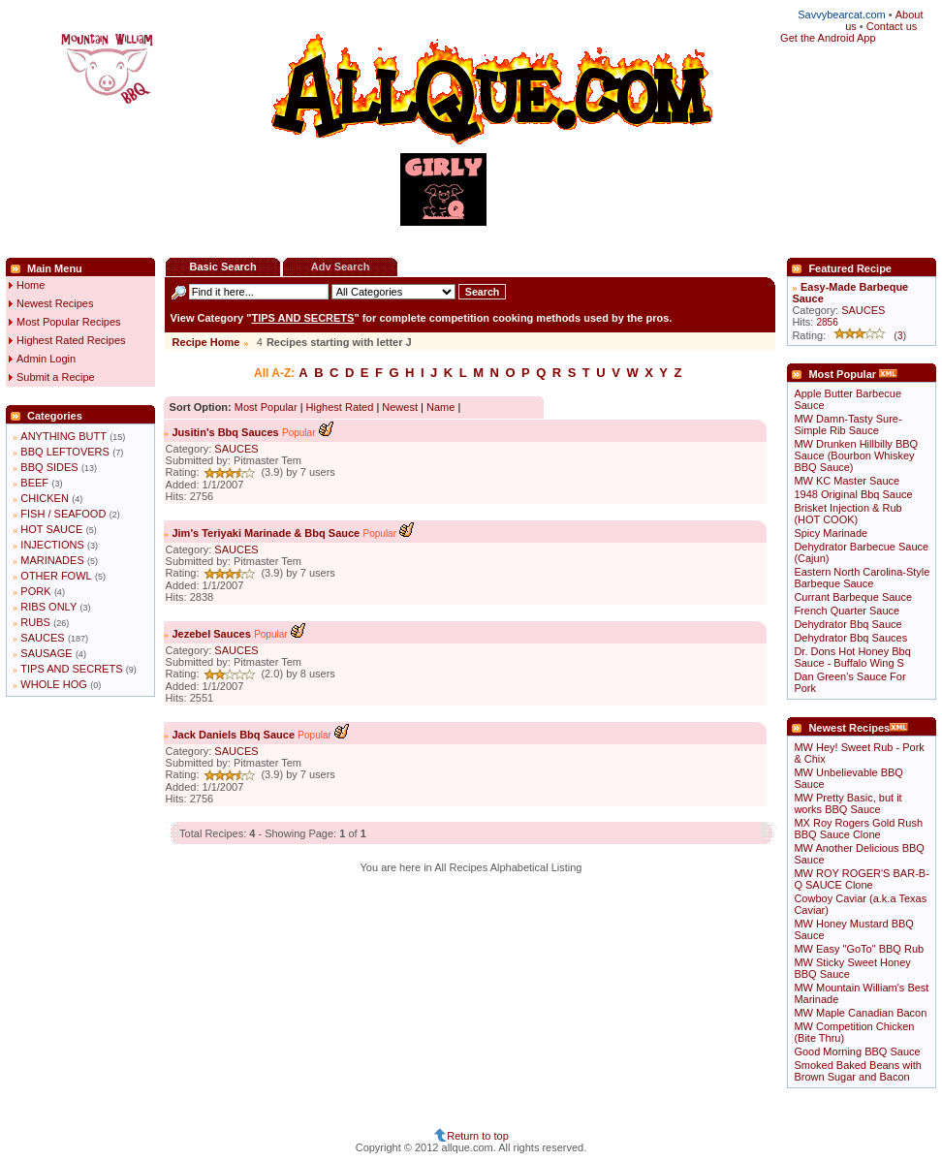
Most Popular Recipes (68, 322)
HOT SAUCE (51, 529)
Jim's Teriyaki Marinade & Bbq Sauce (266, 533)
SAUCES (42, 637)
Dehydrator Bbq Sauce (847, 624)
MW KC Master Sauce (846, 480)
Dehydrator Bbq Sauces (850, 637)
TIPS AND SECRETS (71, 669)
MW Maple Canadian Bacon (860, 1013)
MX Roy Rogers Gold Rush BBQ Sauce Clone (858, 828)
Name (440, 407)
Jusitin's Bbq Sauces (225, 432)
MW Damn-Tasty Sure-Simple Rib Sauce (847, 424)
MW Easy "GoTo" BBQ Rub (859, 949)
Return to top (478, 1136)
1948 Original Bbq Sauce (853, 494)
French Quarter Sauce (846, 610)
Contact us (892, 26)
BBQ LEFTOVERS (65, 451)
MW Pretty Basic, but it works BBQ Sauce (847, 803)
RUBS (35, 622)
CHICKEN (44, 498)
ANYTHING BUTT (63, 436)
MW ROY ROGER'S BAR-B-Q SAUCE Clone (861, 879)
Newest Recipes (54, 303)
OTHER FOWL (55, 575)
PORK (35, 591)
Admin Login (46, 358)
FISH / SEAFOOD (63, 513)
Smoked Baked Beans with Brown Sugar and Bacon (857, 1071)
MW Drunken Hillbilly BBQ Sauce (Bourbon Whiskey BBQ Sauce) (856, 455)
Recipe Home (206, 342)
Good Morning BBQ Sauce (857, 1051)
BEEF (34, 482)
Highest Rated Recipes (71, 340)
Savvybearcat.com (841, 14)
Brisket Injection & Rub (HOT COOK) (847, 513)
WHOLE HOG (53, 684)
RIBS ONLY (48, 606)
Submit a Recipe (55, 377)
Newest (400, 407)
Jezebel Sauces (211, 634)
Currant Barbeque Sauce (853, 597)
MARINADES (51, 560)
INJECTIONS (51, 544)
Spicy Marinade (830, 533)
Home (30, 285)
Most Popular (266, 407)
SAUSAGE (46, 653)
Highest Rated (340, 407)
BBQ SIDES (49, 467)
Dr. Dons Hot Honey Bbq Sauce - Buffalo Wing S (852, 657)
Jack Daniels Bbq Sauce (233, 734)
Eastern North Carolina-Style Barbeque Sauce (861, 577)
